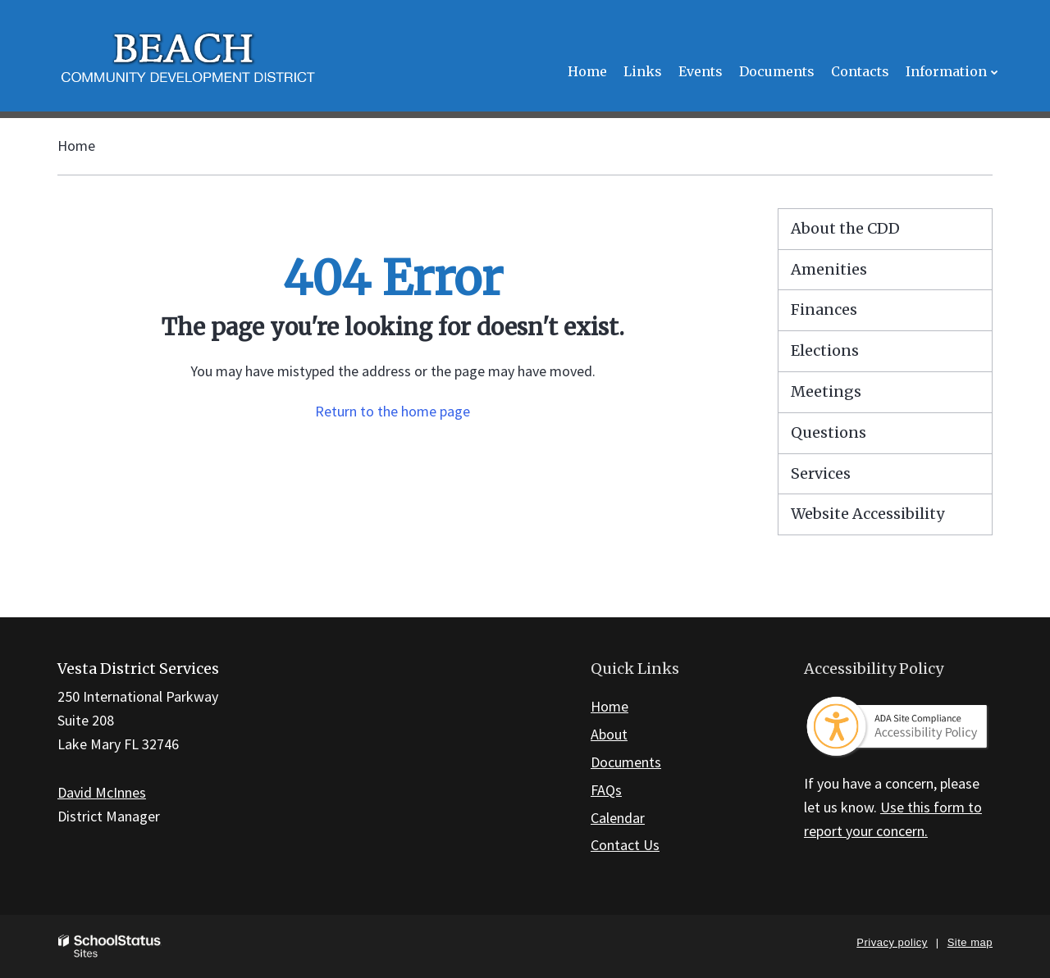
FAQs (606, 789)
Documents (626, 762)
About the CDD (845, 228)
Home (76, 145)
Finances (824, 309)
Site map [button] (970, 942)
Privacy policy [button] (891, 942)
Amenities (829, 269)
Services (821, 473)
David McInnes (101, 792)
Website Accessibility (867, 513)
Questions (828, 432)
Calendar (618, 817)
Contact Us (625, 844)
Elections (825, 350)
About (609, 734)
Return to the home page (392, 411)
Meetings (826, 391)
